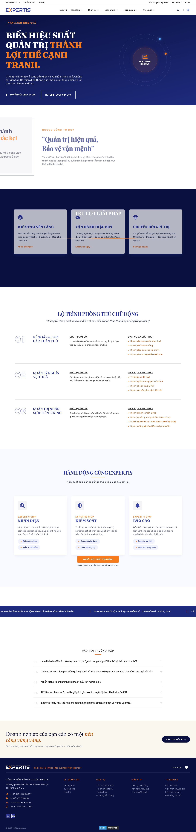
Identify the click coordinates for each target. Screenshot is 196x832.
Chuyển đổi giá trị (151, 200)
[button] (178, 10)
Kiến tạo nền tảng (36, 200)
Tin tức (186, 2)
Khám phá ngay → (26, 220)
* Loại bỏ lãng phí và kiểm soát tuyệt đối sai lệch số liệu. (98, 565)
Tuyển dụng (28, 2)
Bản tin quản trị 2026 (158, 2)
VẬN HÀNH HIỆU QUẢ (93, 200)
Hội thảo (176, 2)
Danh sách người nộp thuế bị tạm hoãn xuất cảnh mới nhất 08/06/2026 (137, 611)
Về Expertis (13, 2)
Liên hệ (41, 2)
